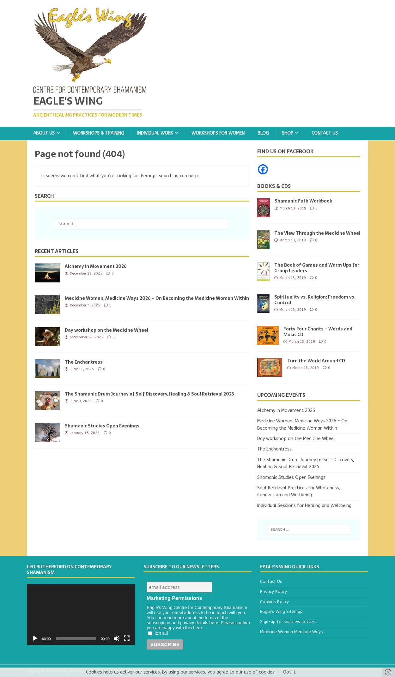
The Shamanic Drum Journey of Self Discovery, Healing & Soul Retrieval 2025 (149, 393)
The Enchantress (84, 362)
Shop (287, 133)
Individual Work (155, 133)
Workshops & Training (98, 133)
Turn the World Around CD (316, 360)
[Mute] (116, 638)
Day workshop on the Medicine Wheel (106, 330)
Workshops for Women (218, 133)
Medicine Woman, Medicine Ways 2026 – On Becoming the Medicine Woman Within (157, 298)
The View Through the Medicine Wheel (317, 233)
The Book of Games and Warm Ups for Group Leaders (316, 268)
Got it (289, 672)
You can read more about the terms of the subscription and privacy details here (187, 620)
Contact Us (325, 133)
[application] (81, 614)
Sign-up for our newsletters (288, 621)
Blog (263, 133)
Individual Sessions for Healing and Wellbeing (304, 505)
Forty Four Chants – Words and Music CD (317, 331)
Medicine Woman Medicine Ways (291, 631)
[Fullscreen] (127, 638)
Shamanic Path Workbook (303, 200)
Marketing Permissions (174, 598)
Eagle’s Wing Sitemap (281, 611)
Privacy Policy (273, 591)
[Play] (35, 638)
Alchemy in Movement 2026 (96, 266)
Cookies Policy (274, 601)
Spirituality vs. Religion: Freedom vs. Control (315, 299)
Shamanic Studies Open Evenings (102, 425)
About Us (44, 133)
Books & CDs (274, 186)
